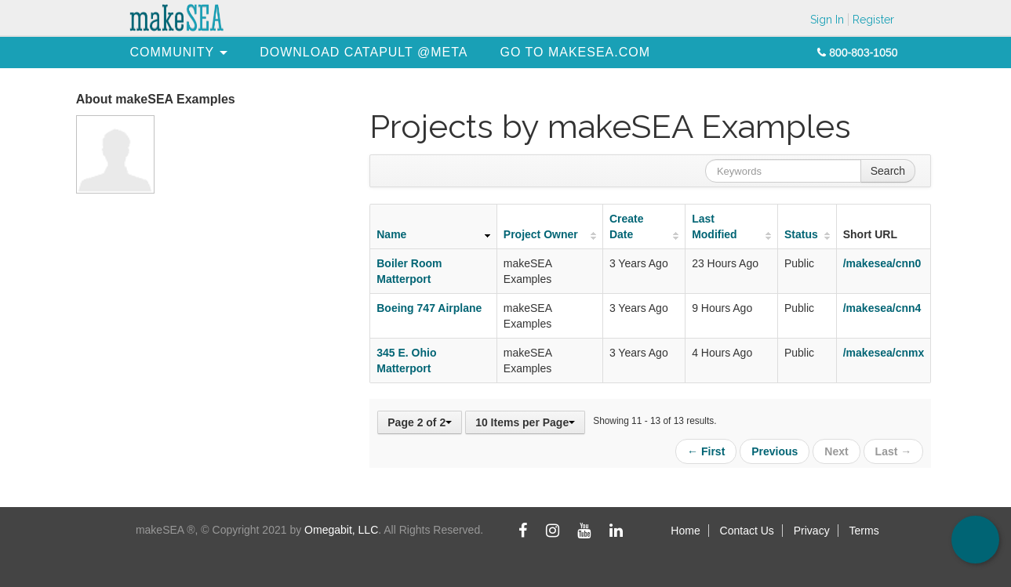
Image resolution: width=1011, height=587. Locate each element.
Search (888, 171)
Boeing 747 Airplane (429, 308)
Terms (864, 530)
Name (391, 234)
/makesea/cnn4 (882, 308)
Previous (774, 451)
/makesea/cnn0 (882, 263)
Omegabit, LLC (341, 530)
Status (801, 234)
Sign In (827, 19)
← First (706, 451)
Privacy (812, 530)
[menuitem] (172, 52)
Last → (893, 451)
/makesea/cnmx (884, 352)
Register (873, 19)
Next (836, 451)
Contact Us (747, 530)
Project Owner (541, 234)
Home (685, 530)
